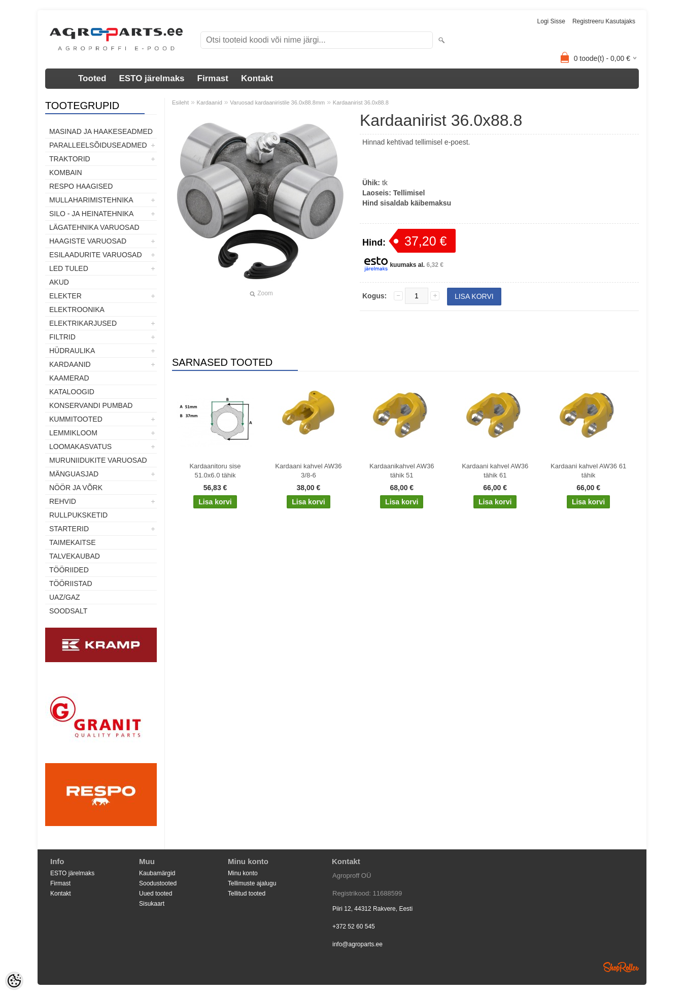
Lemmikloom (73, 433)
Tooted (92, 78)
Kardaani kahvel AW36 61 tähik (588, 470)
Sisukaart (151, 903)
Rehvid (62, 501)
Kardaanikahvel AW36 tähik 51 (401, 470)
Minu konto (243, 873)
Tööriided (69, 570)
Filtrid (62, 337)
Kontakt (257, 78)
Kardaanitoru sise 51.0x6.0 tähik (215, 470)
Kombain (65, 172)
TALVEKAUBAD (74, 556)
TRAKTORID (69, 159)
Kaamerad (69, 378)
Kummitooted (75, 419)
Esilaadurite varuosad (95, 255)
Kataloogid (71, 392)
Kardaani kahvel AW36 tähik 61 (495, 470)
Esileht (180, 102)
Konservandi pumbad (90, 405)
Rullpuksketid (78, 515)
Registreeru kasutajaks (603, 21)
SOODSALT (68, 611)
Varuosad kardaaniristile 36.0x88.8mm (277, 102)
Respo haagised (81, 186)
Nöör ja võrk (75, 488)
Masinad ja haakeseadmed (101, 131)
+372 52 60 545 (353, 926)
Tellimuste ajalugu (252, 883)
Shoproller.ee (621, 967)
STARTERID (69, 529)
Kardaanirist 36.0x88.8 (361, 102)
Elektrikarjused (83, 323)
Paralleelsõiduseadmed (98, 145)
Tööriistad (70, 583)
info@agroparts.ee (357, 944)
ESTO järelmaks (151, 78)
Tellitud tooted (246, 893)
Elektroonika (77, 309)
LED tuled (68, 268)
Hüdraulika (72, 351)
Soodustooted (158, 883)
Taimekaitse (72, 542)
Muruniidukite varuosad (98, 460)
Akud (59, 282)
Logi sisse (551, 21)
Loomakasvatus (80, 446)
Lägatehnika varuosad (94, 227)
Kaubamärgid (157, 873)
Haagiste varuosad (87, 241)
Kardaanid (70, 364)
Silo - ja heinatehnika (91, 214)
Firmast (212, 78)
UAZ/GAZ (64, 597)
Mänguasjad (73, 474)
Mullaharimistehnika (91, 200)
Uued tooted (155, 893)
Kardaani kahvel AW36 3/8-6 (308, 470)
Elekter (65, 296)
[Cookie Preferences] (14, 981)
